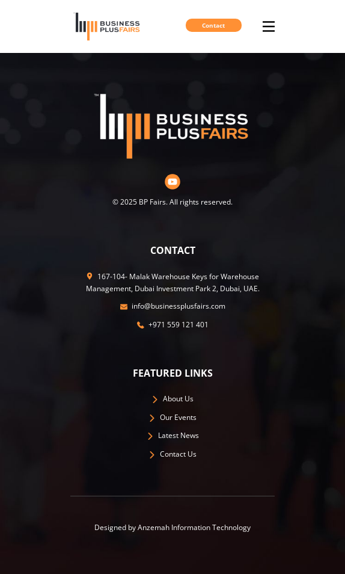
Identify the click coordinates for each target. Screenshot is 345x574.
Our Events (172, 417)
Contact (213, 25)
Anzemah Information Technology (194, 527)
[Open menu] (269, 26)
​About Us (172, 398)
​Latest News (173, 435)
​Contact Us (172, 454)
